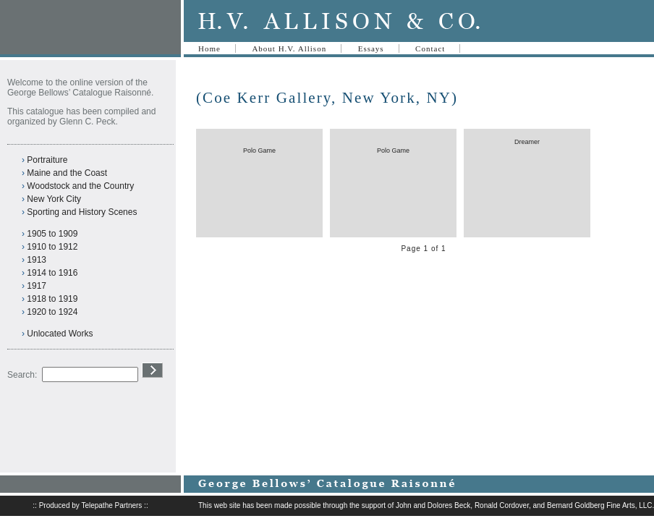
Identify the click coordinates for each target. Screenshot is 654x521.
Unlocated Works (60, 334)
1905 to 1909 (52, 234)
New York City (54, 199)
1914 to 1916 (52, 273)
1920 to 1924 (52, 312)
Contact (430, 48)
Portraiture (47, 160)
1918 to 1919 (52, 299)
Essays (371, 48)
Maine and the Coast (67, 173)
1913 (36, 260)
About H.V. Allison (289, 48)
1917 (36, 286)
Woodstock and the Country (80, 186)
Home (209, 48)
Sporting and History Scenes (82, 212)
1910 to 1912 (52, 247)
